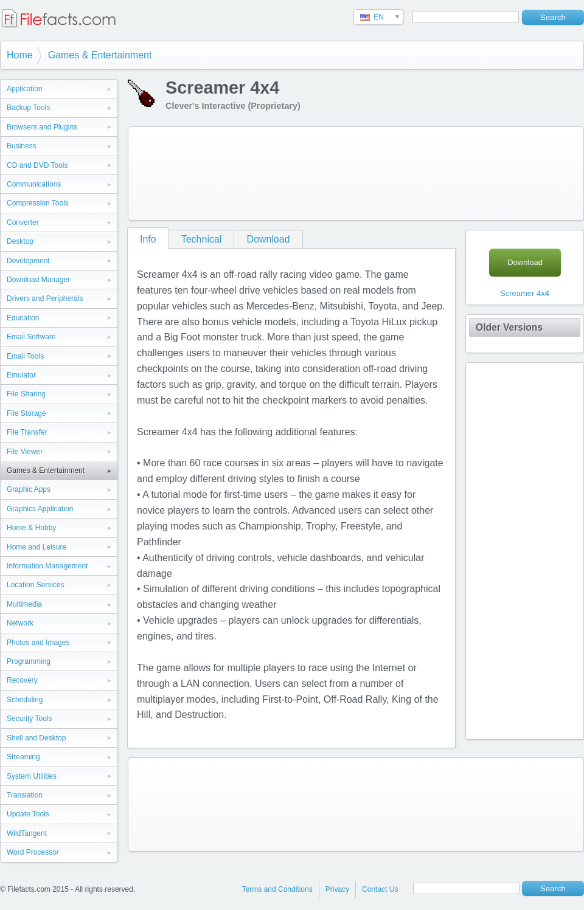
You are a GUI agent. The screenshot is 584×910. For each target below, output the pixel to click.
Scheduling (25, 699)
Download (268, 239)
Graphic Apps (28, 489)
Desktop (20, 241)
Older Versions (509, 327)
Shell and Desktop (36, 738)
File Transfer (27, 432)
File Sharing (26, 394)
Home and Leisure (36, 547)
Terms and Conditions (277, 889)
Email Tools (25, 356)
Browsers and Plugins (42, 127)
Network (20, 623)
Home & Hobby (31, 527)
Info (148, 239)
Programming (28, 661)
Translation (25, 795)
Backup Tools (28, 107)
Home (20, 55)
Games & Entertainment (100, 55)
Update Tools (28, 814)
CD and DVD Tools (37, 165)
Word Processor (33, 852)
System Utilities (32, 776)
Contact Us (380, 889)
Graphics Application (40, 509)
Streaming (23, 757)
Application (25, 88)
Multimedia (24, 604)
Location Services (35, 585)
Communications (34, 184)
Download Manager (38, 279)
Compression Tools (38, 203)
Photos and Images (38, 642)
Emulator (21, 375)
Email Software (31, 337)
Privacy (337, 889)
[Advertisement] (181, 171)
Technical (201, 239)
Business (21, 146)
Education (23, 318)
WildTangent (27, 833)
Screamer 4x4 (524, 293)
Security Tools (29, 718)
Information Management (47, 566)
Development (28, 261)
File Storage (26, 413)
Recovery (22, 680)
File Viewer (25, 451)
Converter (23, 222)
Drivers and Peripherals (45, 298)
